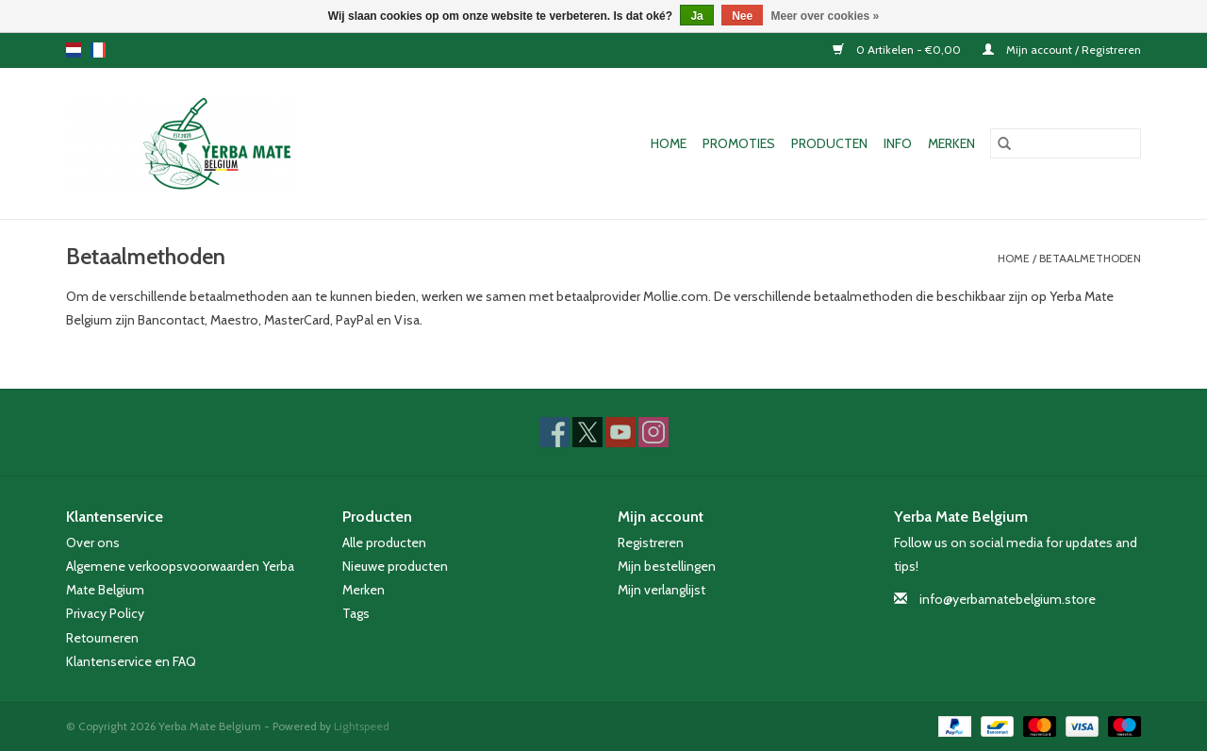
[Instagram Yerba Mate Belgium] (653, 432)
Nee (742, 16)
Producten (829, 143)
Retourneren (102, 637)
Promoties (739, 143)
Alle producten (384, 542)
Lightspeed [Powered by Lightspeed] (361, 726)
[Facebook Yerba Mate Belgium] (554, 432)
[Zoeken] (1065, 143)
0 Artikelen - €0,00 (898, 49)
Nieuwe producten (395, 566)
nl (73, 50)
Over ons (93, 542)
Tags (356, 613)
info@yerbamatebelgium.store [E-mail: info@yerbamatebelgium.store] (1007, 599)
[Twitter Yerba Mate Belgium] (587, 432)
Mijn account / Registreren (1062, 49)
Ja (696, 16)
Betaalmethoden (1090, 258)
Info (898, 143)
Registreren (651, 542)
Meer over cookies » (825, 16)
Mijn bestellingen (667, 566)
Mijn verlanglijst (661, 589)
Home (668, 143)
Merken (951, 143)
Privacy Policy (105, 613)
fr (98, 50)
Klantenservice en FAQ (131, 661)
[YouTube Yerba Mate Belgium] (620, 432)
